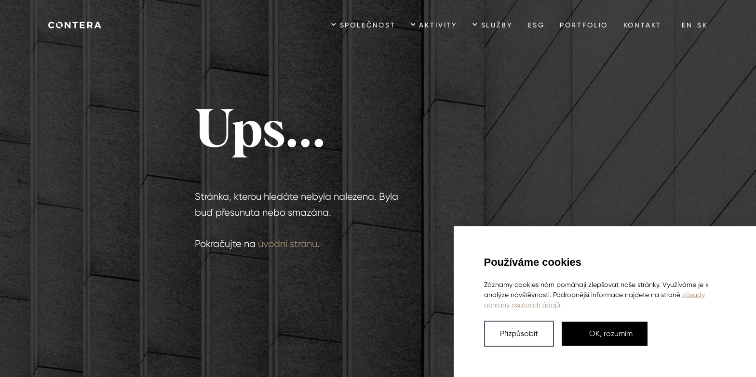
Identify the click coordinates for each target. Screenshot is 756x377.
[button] (519, 334)
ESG (536, 25)
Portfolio (584, 25)
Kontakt (642, 25)
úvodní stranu (287, 243)
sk (702, 25)
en (687, 25)
